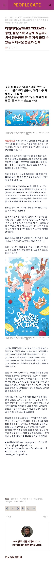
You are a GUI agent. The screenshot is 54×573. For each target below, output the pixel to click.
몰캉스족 (14, 499)
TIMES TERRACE (15, 17)
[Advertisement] (27, 68)
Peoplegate (27, 5)
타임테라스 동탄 (26, 499)
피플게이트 (38, 499)
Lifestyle (8, 501)
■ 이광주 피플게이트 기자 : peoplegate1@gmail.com (27, 543)
